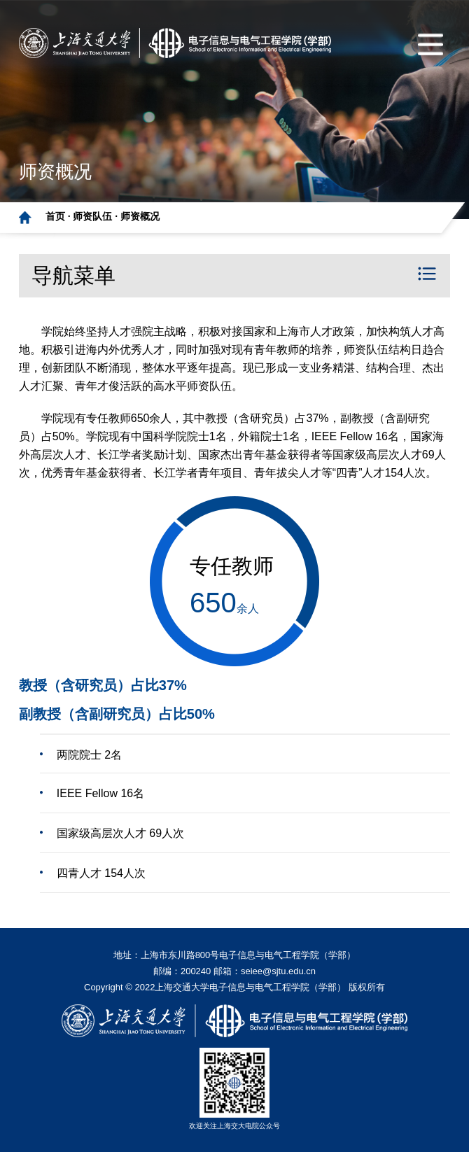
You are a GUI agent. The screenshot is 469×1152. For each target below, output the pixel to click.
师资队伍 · (96, 216)
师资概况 (140, 216)
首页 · (60, 216)
